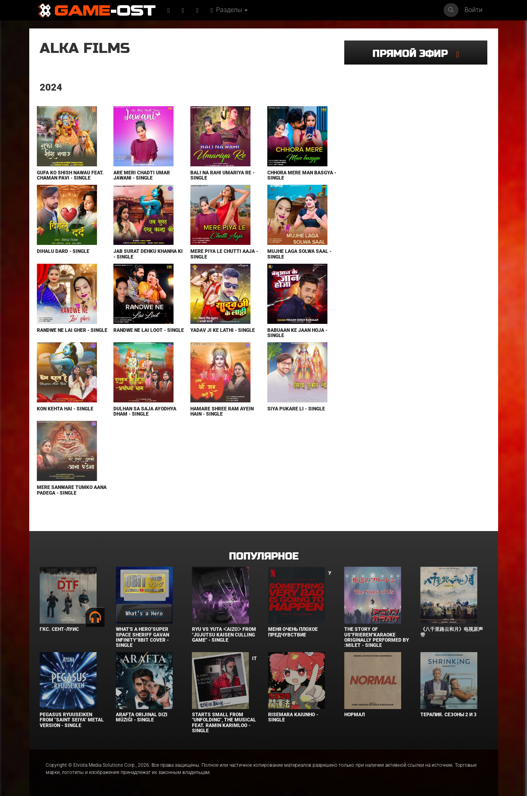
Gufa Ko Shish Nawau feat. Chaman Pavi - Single (70, 175)
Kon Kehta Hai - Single (65, 409)
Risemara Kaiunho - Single (293, 717)
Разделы (229, 10)
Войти (473, 10)
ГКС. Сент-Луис (59, 629)
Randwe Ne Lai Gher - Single (72, 330)
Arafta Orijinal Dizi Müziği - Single (142, 717)
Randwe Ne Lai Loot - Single (148, 330)
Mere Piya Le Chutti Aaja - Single (224, 253)
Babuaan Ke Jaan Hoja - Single (297, 332)
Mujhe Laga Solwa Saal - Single (299, 253)
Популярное (263, 556)
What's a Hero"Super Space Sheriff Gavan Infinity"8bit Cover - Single (142, 637)
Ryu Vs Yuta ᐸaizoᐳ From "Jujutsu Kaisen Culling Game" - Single (224, 634)
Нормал (354, 714)
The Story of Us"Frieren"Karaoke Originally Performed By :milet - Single (376, 637)
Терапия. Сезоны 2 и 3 (448, 714)
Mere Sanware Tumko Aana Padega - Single (72, 490)
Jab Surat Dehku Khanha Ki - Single (148, 253)
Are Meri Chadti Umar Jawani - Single (141, 175)
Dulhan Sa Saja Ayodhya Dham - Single (144, 411)
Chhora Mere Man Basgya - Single (301, 175)
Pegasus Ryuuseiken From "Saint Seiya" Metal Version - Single (72, 720)
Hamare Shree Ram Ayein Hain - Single (222, 411)
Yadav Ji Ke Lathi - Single (222, 330)
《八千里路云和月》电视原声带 (451, 631)
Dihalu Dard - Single (63, 251)
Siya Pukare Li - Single (296, 409)
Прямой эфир (414, 54)
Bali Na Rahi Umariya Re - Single (222, 175)
